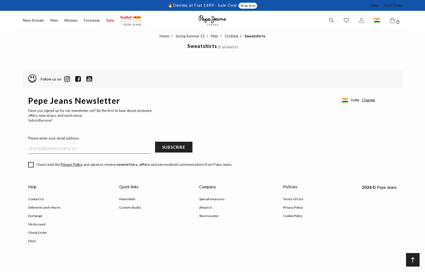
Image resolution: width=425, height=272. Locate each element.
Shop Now (247, 5)
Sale (110, 20)
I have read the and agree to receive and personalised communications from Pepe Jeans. (130, 164)
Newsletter (127, 199)
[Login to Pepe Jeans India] (361, 20)
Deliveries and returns (44, 207)
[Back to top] (413, 260)
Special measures (212, 199)
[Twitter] (89, 79)
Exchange (35, 216)
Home (164, 36)
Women (71, 20)
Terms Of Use (293, 199)
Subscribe (173, 147)
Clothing (231, 36)
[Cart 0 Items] (396, 20)
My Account (37, 224)
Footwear (92, 20)
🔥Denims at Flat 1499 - (193, 5)
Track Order (393, 5)
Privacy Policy (72, 164)
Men (54, 20)
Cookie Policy (292, 216)
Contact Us (36, 199)
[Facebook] (78, 79)
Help (374, 5)
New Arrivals (33, 20)
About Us (205, 207)
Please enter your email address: (53, 138)
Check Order (37, 233)
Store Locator (209, 216)
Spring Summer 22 (190, 36)
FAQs (32, 241)
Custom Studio (130, 207)
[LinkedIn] (67, 79)
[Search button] (331, 20)
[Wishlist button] (346, 20)
